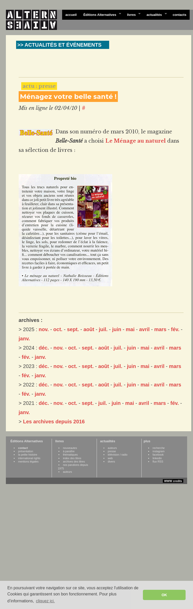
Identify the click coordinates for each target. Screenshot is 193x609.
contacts (179, 15)
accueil (71, 15)
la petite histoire (27, 454)
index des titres (72, 458)
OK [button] (164, 595)
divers (111, 461)
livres (132, 14)
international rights (29, 458)
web (110, 458)
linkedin (157, 458)
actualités (155, 14)
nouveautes (70, 447)
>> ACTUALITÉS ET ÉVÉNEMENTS (59, 45)
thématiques (70, 454)
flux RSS (158, 461)
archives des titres (74, 461)
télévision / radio (118, 454)
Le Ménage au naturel (135, 141)
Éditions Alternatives (100, 14)
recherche (159, 447)
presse (112, 451)
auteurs (67, 471)
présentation (25, 451)
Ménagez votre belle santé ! (68, 96)
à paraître (69, 451)
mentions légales (28, 461)
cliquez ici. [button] (45, 601)
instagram (159, 451)
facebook (158, 454)
